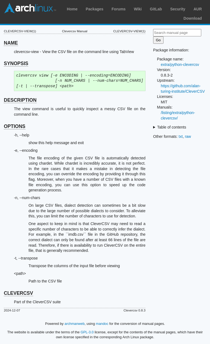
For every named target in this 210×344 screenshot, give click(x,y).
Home (72, 9)
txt (181, 136)
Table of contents (171, 127)
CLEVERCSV (18, 293)
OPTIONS (14, 126)
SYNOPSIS (16, 63)
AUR (198, 9)
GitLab (156, 9)
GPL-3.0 (87, 332)
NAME (11, 43)
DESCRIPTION (20, 100)
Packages (94, 9)
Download (192, 18)
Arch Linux (30, 8)
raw (188, 136)
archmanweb (74, 324)
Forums (119, 9)
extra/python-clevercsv (180, 64)
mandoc (102, 324)
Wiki (138, 9)
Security (177, 9)
